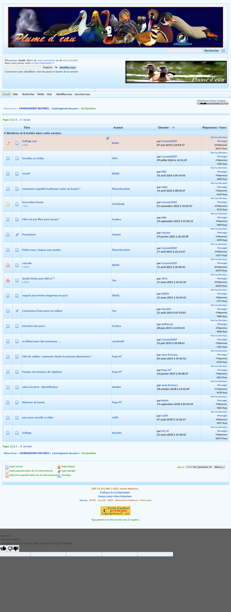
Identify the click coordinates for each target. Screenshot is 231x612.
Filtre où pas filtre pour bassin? (40, 219)
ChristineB (118, 204)
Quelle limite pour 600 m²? (38, 278)
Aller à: (181, 467)
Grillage (27, 432)
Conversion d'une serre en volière (42, 310)
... (19, 119)
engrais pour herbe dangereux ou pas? (45, 295)
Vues (222, 127)
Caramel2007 (169, 141)
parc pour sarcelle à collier (38, 417)
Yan (114, 280)
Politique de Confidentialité (115, 492)
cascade (27, 263)
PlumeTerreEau (121, 188)
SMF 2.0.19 (98, 489)
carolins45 (118, 341)
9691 (115, 158)
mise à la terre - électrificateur (40, 387)
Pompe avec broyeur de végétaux (42, 371)
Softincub (167, 324)
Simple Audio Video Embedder (115, 496)
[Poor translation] (13, 548)
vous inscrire (70, 60)
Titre (26, 127)
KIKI (164, 171)
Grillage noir (29, 141)
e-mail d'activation (41, 63)
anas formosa (170, 354)
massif (26, 173)
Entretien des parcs (33, 326)
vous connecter (46, 60)
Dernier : (166, 127)
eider (165, 187)
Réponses (210, 127)
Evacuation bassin (33, 202)
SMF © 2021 (111, 489)
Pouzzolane (29, 234)
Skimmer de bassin (33, 402)
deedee (116, 387)
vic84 (115, 417)
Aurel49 (166, 309)
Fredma (116, 219)
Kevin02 (117, 432)
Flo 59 (165, 431)
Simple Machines (129, 489)
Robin (115, 143)
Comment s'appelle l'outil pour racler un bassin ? (51, 188)
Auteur (118, 127)
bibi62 (116, 173)
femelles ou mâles (33, 158)
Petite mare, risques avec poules (41, 249)
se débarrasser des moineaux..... (41, 341)
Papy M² (117, 356)
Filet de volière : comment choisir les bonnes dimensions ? (57, 356)
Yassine (116, 234)
